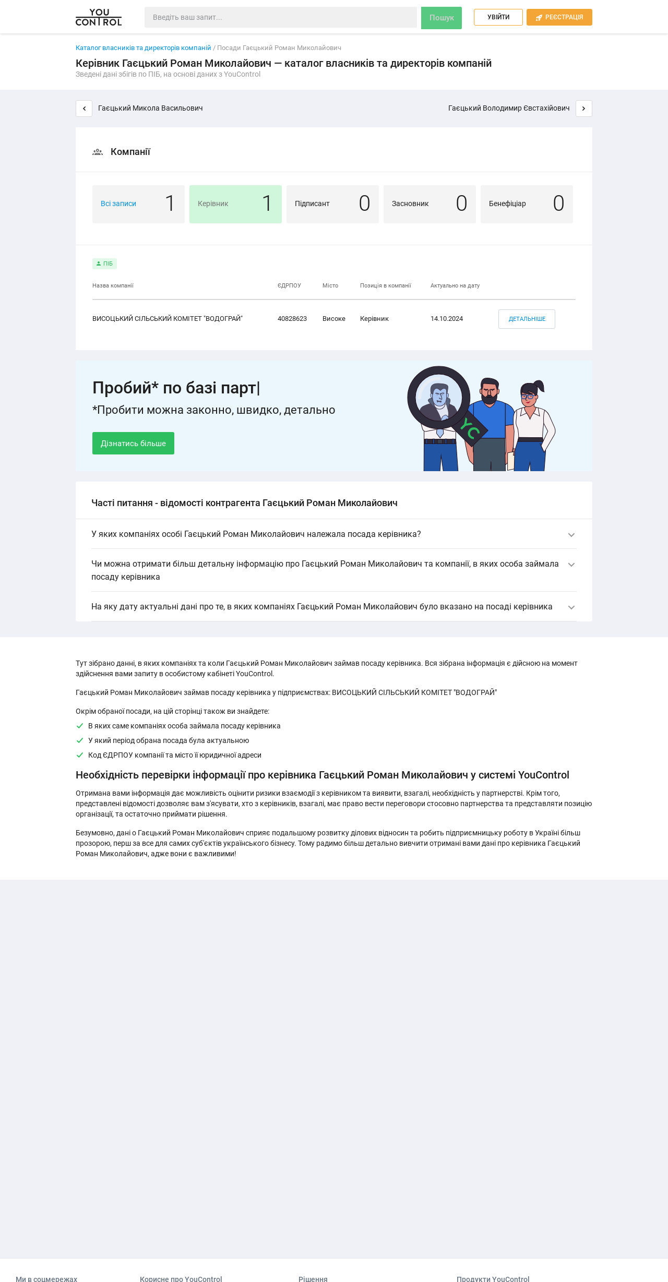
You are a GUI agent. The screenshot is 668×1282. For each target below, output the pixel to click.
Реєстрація (559, 18)
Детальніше (524, 318)
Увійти (498, 17)
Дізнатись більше (133, 443)
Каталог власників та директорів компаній (143, 48)
